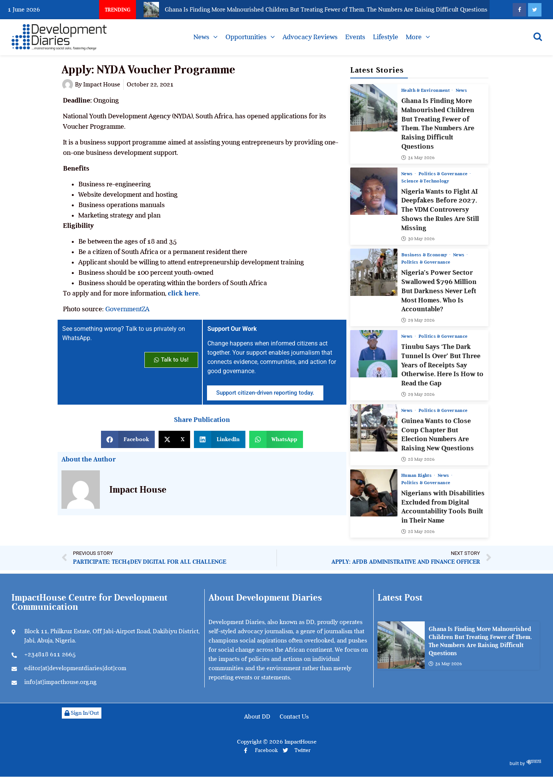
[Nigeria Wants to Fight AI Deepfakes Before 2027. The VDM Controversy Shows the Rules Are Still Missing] (373, 190)
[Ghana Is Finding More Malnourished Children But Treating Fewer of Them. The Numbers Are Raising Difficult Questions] (373, 107)
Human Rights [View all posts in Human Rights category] (417, 475)
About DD (257, 716)
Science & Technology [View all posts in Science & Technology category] (425, 180)
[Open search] (537, 36)
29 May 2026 (418, 320)
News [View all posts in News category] (461, 90)
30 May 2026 (418, 238)
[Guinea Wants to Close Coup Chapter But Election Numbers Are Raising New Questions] (373, 427)
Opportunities (246, 37)
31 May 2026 (418, 157)
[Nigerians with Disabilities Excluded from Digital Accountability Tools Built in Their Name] (373, 492)
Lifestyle (385, 37)
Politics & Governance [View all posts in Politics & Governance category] (444, 173)
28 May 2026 (418, 459)
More (414, 37)
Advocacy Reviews (310, 37)
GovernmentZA (127, 309)
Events (355, 37)
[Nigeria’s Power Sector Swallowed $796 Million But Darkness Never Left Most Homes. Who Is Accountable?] (373, 272)
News (201, 37)
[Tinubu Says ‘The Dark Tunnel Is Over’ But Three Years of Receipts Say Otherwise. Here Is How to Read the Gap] (373, 353)
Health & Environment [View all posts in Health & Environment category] (426, 90)
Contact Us (294, 716)
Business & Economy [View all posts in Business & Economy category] (425, 254)
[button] (128, 439)
